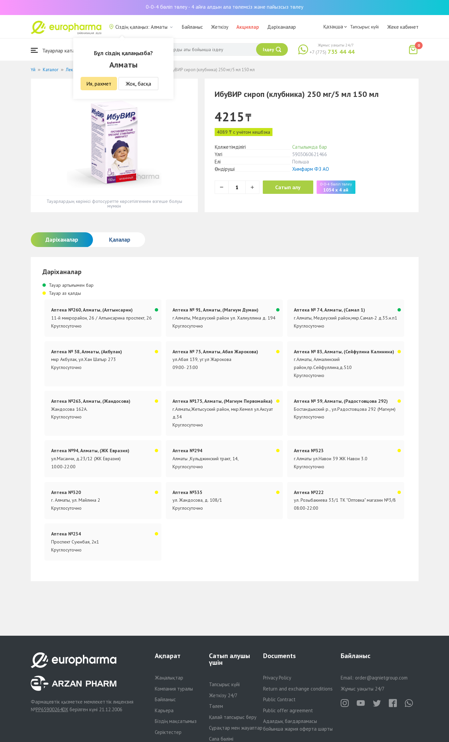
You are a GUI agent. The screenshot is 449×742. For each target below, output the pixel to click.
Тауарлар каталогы (58, 50)
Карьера (164, 710)
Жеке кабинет (403, 27)
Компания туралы (174, 689)
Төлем (216, 706)
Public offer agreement (288, 710)
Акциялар (247, 27)
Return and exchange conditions (298, 689)
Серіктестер (168, 732)
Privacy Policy (277, 677)
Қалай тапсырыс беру (232, 717)
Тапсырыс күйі (364, 27)
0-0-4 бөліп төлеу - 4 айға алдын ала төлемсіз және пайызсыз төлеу (224, 6)
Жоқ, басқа (138, 83)
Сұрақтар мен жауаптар (235, 728)
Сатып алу (289, 187)
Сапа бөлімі (221, 739)
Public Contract (279, 699)
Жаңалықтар (169, 677)
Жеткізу (219, 27)
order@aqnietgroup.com (381, 677)
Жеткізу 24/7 (223, 695)
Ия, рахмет (98, 83)
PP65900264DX (52, 709)
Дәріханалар (281, 27)
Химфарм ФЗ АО (310, 169)
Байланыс (192, 27)
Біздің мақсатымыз (176, 721)
